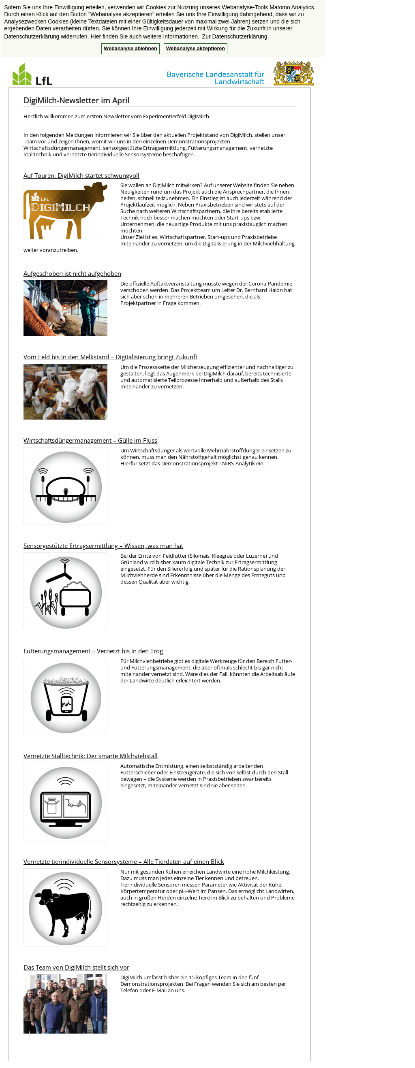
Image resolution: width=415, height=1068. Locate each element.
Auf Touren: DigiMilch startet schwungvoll (81, 175)
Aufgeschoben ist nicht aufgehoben (72, 273)
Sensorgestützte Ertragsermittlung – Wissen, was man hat (103, 545)
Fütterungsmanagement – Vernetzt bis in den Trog (93, 651)
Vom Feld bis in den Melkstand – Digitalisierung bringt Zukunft (110, 357)
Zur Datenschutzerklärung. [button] (235, 36)
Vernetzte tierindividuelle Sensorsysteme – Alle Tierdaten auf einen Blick (124, 861)
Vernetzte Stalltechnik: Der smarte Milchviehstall (91, 756)
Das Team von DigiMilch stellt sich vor (76, 967)
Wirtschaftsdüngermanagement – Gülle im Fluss (90, 440)
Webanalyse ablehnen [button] (130, 48)
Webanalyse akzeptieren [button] (195, 48)
